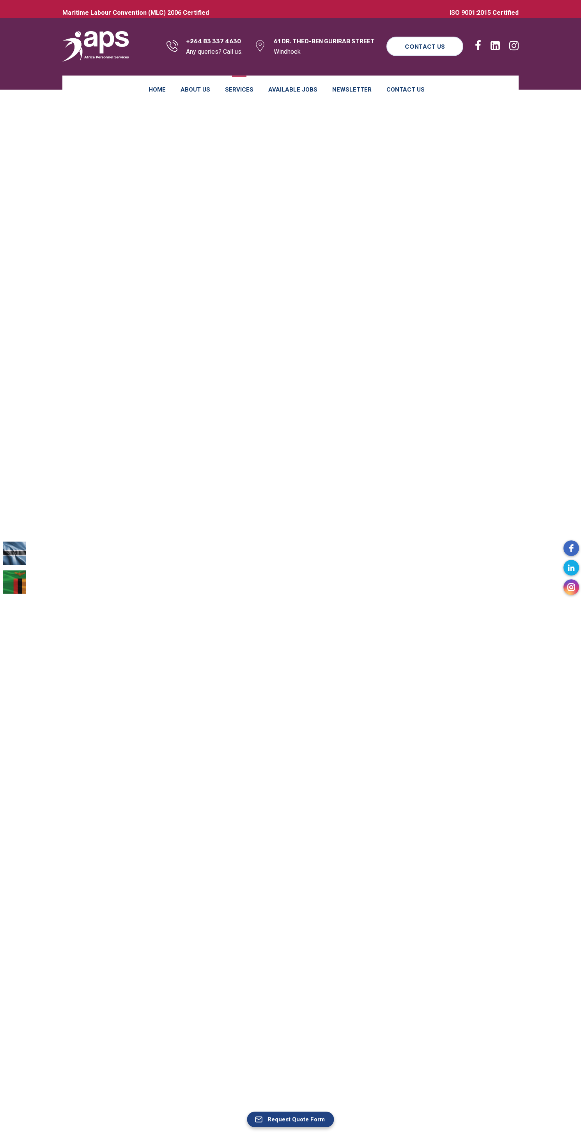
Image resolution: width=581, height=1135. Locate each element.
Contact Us (425, 46)
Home (157, 89)
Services (239, 89)
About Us (195, 89)
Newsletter (352, 89)
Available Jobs (292, 89)
